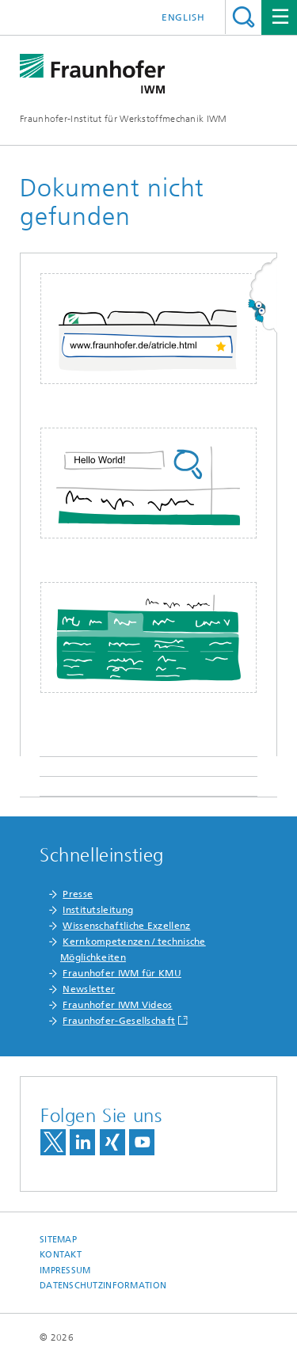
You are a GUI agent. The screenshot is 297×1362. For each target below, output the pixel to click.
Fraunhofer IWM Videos (117, 1004)
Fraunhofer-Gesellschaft (119, 1020)
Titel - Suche (243, 17)
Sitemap (58, 1240)
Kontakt (61, 1255)
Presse (78, 894)
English (183, 17)
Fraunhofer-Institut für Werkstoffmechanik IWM (123, 118)
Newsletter (89, 989)
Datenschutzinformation (103, 1285)
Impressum (65, 1270)
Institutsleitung (98, 909)
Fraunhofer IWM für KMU (122, 973)
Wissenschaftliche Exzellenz (126, 925)
